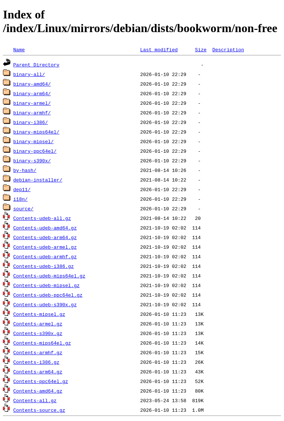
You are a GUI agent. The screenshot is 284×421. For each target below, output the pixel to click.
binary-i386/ (30, 122)
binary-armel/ (32, 103)
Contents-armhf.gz (37, 352)
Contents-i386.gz (36, 362)
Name (19, 49)
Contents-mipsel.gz (39, 314)
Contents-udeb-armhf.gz (45, 256)
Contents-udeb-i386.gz (43, 266)
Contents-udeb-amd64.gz (45, 227)
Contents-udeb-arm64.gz (45, 237)
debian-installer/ (37, 179)
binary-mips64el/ (36, 131)
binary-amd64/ (32, 83)
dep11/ (22, 189)
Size (200, 49)
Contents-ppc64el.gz (40, 381)
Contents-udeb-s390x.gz (45, 304)
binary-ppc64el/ (35, 151)
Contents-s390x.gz (37, 333)
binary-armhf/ (32, 112)
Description (228, 49)
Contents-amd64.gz (37, 390)
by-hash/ (24, 170)
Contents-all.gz (35, 400)
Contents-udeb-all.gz (42, 218)
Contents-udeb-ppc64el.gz (47, 294)
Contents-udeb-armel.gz (45, 247)
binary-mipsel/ (33, 141)
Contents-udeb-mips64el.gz (49, 275)
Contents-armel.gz (37, 323)
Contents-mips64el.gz (42, 342)
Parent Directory (36, 64)
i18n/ (20, 199)
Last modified (159, 49)
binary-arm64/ (32, 93)
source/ (23, 208)
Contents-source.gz (39, 410)
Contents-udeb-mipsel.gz (46, 285)
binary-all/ (29, 74)
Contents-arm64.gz (37, 371)
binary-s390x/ (32, 160)
